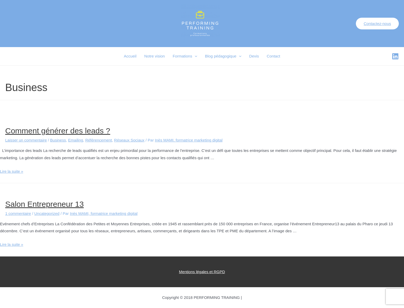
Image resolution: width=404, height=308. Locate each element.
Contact (273, 56)
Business (58, 140)
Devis (254, 56)
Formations (185, 56)
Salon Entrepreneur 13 (44, 204)
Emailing (75, 140)
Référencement (98, 140)
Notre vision (154, 56)
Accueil (130, 56)
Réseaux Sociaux (129, 140)
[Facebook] (395, 56)
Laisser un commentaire (26, 140)
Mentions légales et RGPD (202, 272)
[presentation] (194, 56)
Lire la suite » (11, 171)
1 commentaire (18, 213)
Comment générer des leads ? (57, 130)
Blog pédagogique (223, 56)
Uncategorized (47, 213)
